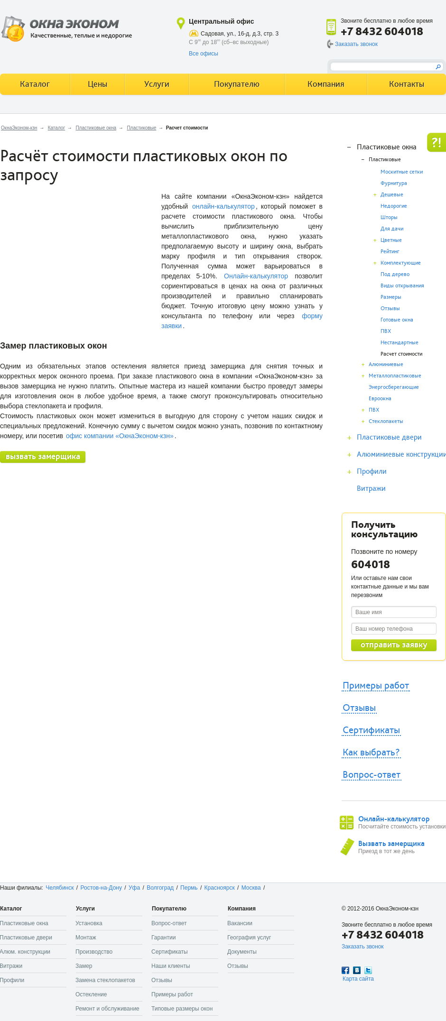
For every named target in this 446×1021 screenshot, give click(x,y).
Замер (84, 966)
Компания (325, 84)
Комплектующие (401, 263)
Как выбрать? (371, 752)
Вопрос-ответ (371, 775)
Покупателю (237, 84)
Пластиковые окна (95, 127)
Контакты (406, 84)
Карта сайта (358, 978)
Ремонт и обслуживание (107, 1008)
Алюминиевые (386, 364)
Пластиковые (141, 127)
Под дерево (395, 274)
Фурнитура (394, 183)
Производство (93, 951)
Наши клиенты (170, 966)
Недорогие (394, 206)
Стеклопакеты (386, 421)
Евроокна (380, 399)
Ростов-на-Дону (101, 887)
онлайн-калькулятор (223, 206)
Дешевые (392, 195)
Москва (251, 887)
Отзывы (390, 308)
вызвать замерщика (43, 456)
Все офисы (203, 53)
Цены (97, 84)
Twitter (368, 970)
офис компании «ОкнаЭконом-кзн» (120, 436)
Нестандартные (399, 343)
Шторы (389, 217)
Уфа (134, 887)
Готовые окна (397, 320)
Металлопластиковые (395, 376)
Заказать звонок (356, 44)
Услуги (156, 84)
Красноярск (219, 887)
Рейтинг (390, 251)
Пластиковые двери (389, 437)
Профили (372, 471)
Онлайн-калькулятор (256, 276)
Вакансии (239, 923)
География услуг (249, 937)
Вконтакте (357, 970)
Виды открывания (402, 286)
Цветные (391, 240)
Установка (88, 923)
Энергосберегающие (394, 387)
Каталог (56, 127)
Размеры (391, 297)
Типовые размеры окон (182, 1008)
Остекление (91, 994)
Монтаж (85, 937)
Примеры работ (376, 686)
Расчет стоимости (401, 354)
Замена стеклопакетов (105, 980)
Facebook (345, 970)
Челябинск (60, 887)
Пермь (188, 887)
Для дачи (392, 229)
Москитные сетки (402, 172)
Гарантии (163, 937)
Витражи (371, 488)
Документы (242, 951)
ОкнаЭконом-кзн (19, 127)
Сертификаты (371, 730)
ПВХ (386, 331)
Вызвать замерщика (391, 843)
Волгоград (160, 887)
